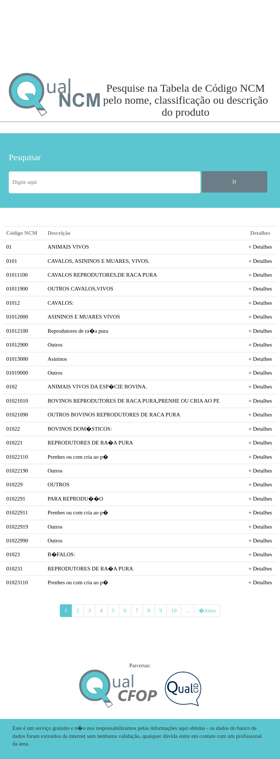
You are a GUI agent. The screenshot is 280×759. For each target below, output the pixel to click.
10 (173, 610)
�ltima (207, 610)
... (188, 610)
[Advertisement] (49, 36)
